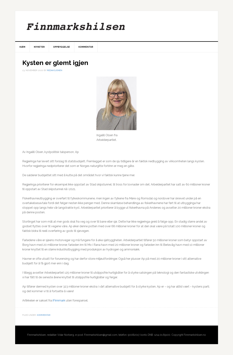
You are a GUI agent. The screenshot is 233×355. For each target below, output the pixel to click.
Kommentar (43, 315)
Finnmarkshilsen (116, 26)
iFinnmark (59, 300)
